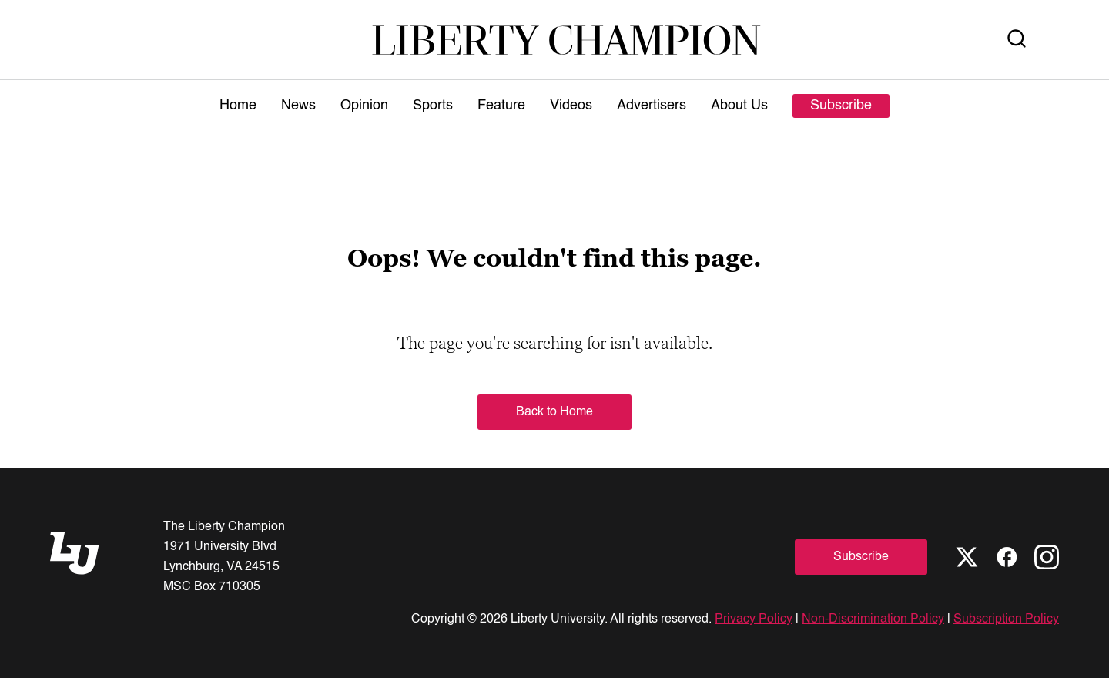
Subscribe (841, 105)
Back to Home (554, 412)
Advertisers (651, 105)
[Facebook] (1006, 557)
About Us (739, 105)
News (298, 105)
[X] (966, 557)
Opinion (364, 105)
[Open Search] (1016, 39)
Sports (433, 105)
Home (237, 105)
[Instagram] (1046, 557)
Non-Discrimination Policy (873, 619)
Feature (501, 105)
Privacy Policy (753, 619)
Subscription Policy (1006, 619)
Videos (571, 105)
